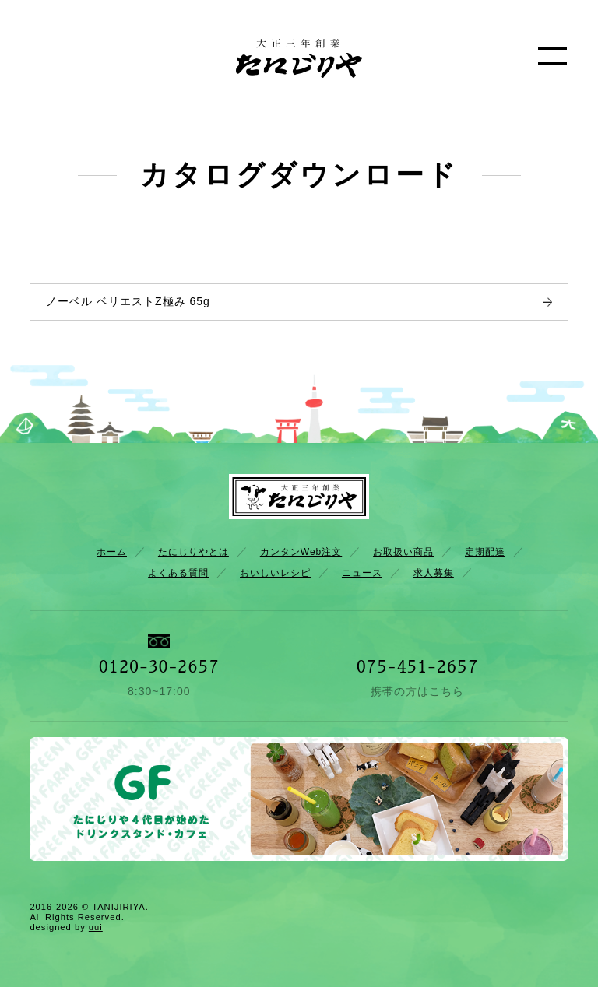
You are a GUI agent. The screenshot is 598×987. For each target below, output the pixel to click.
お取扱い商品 (403, 551)
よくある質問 (178, 572)
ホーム (112, 551)
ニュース (362, 572)
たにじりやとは (193, 551)
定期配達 (485, 551)
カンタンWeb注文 (301, 551)
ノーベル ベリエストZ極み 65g (128, 301)
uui (96, 927)
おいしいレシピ (275, 572)
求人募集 (433, 572)
